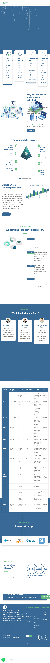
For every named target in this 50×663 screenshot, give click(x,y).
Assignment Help (33, 59)
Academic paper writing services (11, 630)
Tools (27, 619)
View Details (6, 214)
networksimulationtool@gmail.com (12, 637)
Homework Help (44, 59)
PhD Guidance (9, 59)
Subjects (28, 616)
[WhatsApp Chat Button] (3, 660)
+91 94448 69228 (7, 635)
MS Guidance (21, 59)
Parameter (44, 619)
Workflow (44, 617)
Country (44, 612)
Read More (31, 130)
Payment (44, 614)
